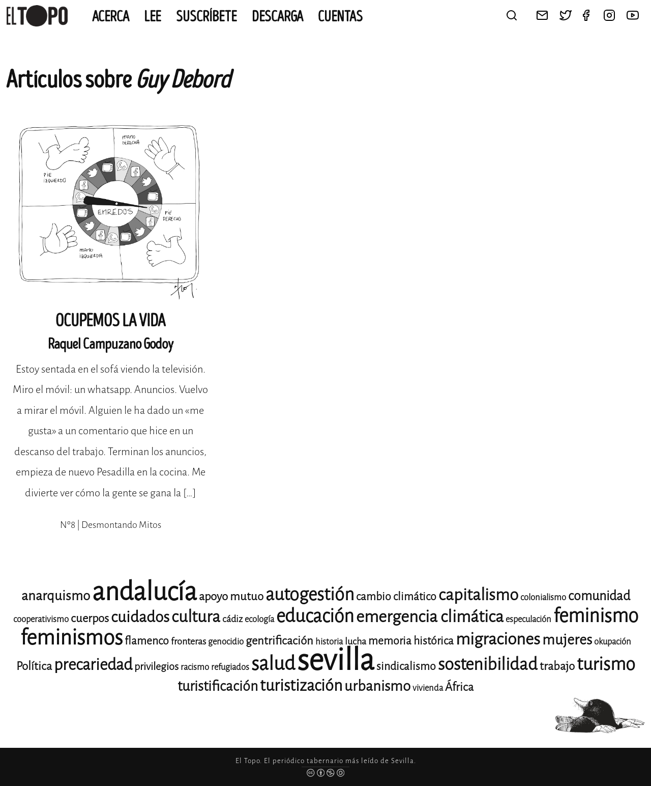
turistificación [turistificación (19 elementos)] (217, 686)
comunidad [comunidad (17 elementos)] (599, 595)
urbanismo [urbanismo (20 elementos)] (377, 686)
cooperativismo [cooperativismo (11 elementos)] (41, 619)
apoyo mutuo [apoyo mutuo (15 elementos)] (231, 596)
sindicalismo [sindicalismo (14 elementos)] (406, 666)
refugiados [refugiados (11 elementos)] (230, 667)
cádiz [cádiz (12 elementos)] (232, 619)
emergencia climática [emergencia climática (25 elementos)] (430, 617)
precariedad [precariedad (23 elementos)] (93, 664)
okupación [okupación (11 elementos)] (612, 642)
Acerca (110, 16)
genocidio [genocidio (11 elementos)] (226, 642)
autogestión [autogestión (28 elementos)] (309, 594)
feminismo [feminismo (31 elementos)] (595, 615)
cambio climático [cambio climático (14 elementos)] (396, 597)
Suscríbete (206, 16)
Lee (152, 16)
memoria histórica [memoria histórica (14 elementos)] (411, 641)
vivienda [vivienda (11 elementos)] (427, 688)
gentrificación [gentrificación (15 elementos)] (279, 640)
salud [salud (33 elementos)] (273, 664)
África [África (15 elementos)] (459, 687)
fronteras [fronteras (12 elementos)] (188, 641)
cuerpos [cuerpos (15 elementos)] (90, 618)
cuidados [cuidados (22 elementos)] (140, 617)
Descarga (277, 16)
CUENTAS (340, 16)
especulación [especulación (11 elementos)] (528, 619)
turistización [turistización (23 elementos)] (301, 685)
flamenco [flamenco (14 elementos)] (147, 641)
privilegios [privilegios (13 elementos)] (156, 666)
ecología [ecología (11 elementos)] (259, 619)
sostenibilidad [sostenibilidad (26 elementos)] (488, 664)
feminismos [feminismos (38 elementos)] (71, 637)
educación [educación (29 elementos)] (315, 616)
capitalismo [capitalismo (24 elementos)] (478, 595)
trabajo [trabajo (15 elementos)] (557, 666)
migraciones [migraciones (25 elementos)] (498, 639)
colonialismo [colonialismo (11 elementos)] (543, 597)
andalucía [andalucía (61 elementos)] (144, 592)
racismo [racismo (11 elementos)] (195, 667)
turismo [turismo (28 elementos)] (606, 664)
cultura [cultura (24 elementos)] (195, 617)
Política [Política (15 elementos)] (34, 666)
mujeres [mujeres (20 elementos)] (567, 639)
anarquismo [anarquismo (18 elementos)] (55, 596)
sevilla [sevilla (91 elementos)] (335, 660)
